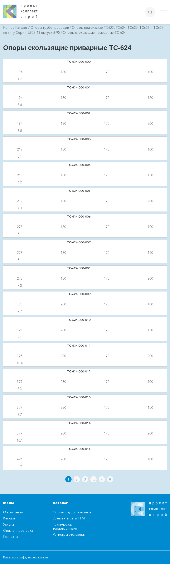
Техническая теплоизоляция (65, 526)
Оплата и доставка (18, 530)
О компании (13, 512)
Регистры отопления (69, 534)
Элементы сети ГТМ (69, 518)
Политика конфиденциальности (25, 557)
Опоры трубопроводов (49, 27)
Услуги (8, 524)
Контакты (10, 536)
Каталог (21, 27)
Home (7, 27)
